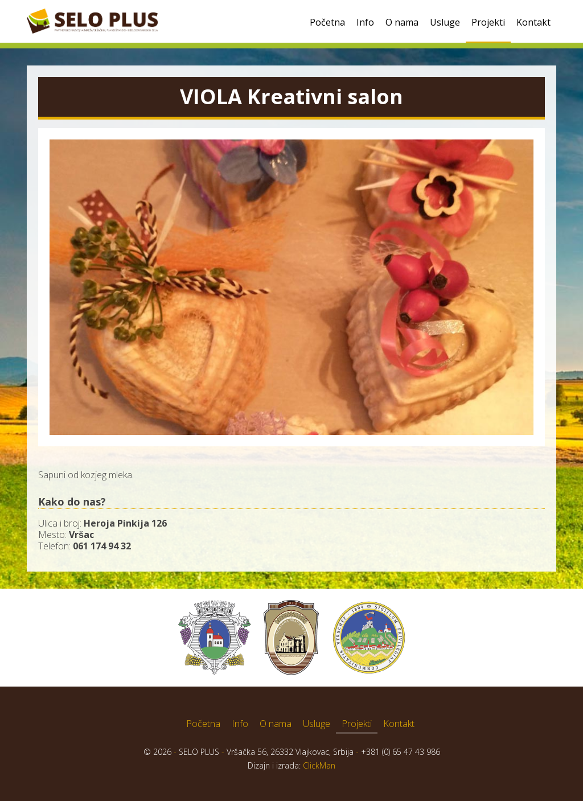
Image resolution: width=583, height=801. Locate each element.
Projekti (488, 22)
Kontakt (533, 22)
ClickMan (319, 765)
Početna (327, 22)
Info (365, 22)
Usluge (445, 22)
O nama (401, 22)
